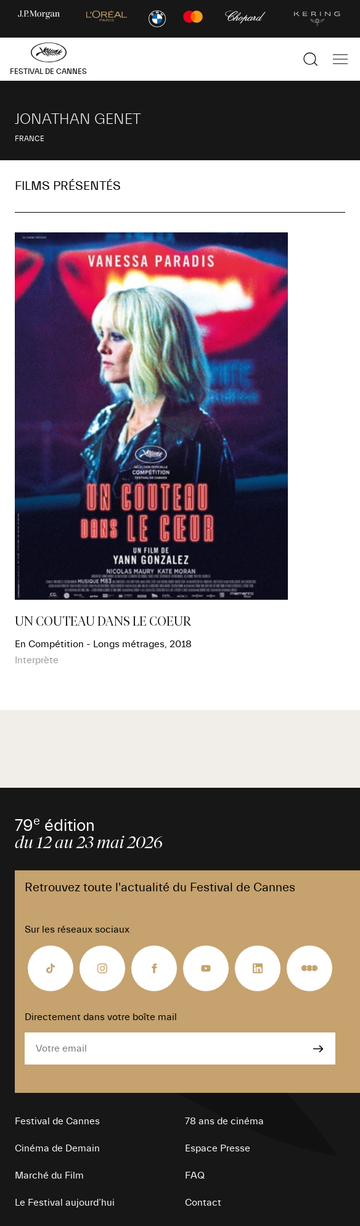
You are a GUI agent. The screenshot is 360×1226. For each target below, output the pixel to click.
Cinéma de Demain (57, 1148)
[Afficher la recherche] (311, 59)
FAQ (195, 1175)
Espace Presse (217, 1148)
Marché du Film (49, 1175)
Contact (203, 1202)
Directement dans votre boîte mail (101, 1017)
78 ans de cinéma (224, 1121)
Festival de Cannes (57, 1121)
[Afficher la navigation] (340, 59)
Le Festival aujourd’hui (65, 1202)
